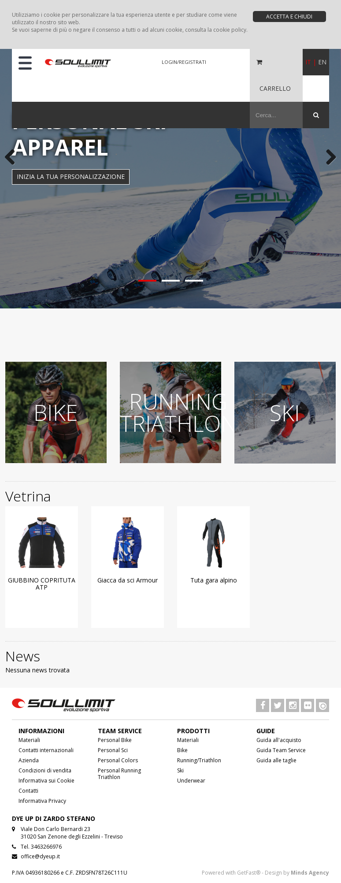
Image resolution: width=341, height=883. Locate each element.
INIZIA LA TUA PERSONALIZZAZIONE (71, 176)
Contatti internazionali (46, 750)
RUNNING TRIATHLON (178, 412)
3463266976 (46, 846)
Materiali (29, 740)
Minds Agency (310, 872)
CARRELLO (275, 88)
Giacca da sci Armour (127, 580)
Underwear (191, 780)
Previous (13, 157)
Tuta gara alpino (213, 580)
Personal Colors (118, 760)
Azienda (29, 760)
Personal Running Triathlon (119, 774)
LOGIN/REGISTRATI (184, 62)
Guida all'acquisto (278, 740)
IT (308, 62)
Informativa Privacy (42, 801)
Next (328, 157)
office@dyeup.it (40, 856)
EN (322, 62)
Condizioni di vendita (45, 770)
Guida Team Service (281, 750)
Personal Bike (115, 740)
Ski (180, 770)
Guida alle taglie (276, 760)
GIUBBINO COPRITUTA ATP (41, 583)
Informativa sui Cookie (46, 780)
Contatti (28, 790)
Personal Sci (113, 750)
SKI (285, 413)
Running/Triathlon (199, 760)
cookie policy (229, 29)
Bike (182, 750)
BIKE (55, 412)
